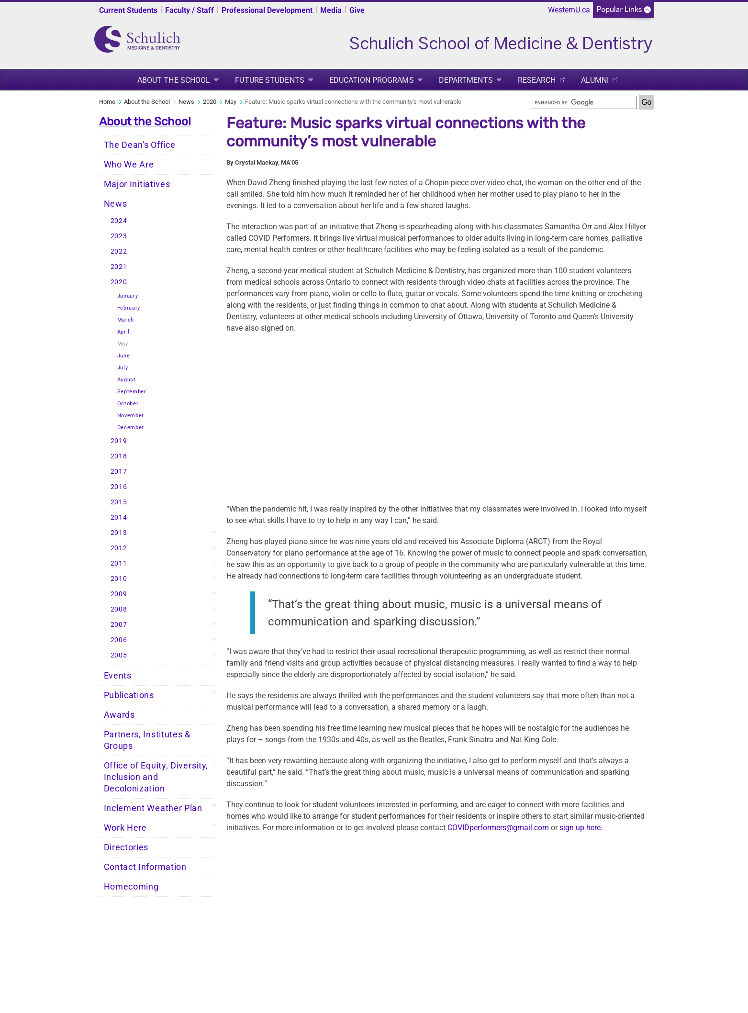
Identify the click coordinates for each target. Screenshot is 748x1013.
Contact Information (145, 867)
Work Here (125, 828)
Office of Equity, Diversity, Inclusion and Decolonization (156, 777)
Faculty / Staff (189, 10)
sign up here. (581, 827)
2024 (119, 221)
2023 (119, 236)
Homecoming (131, 886)
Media (331, 10)
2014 (119, 517)
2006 (119, 640)
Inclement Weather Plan (153, 808)
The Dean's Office (140, 145)
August (126, 380)
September (131, 392)
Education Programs (371, 80)
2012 (119, 548)
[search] (583, 102)
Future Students (269, 80)
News (186, 101)
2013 (119, 533)
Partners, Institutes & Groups (147, 740)
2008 (119, 609)
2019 (119, 441)
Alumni (595, 80)
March (125, 320)
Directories (126, 847)
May (230, 101)
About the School (174, 80)
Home (107, 101)
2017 (119, 472)
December (131, 427)
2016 (119, 487)
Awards (119, 715)
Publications (129, 695)
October (128, 404)
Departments (466, 80)
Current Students (128, 10)
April (123, 332)
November (131, 415)
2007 (119, 625)
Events (118, 675)
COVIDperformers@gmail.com (498, 827)
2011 (119, 563)
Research (537, 80)
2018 (119, 456)
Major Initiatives (137, 184)
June (123, 356)
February (129, 308)
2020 (209, 101)
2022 (119, 251)
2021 (119, 267)
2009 (119, 594)
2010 (119, 579)
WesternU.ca (569, 9)
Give (357, 10)
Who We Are (129, 164)
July (122, 368)
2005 (119, 655)
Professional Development (267, 10)
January (127, 296)
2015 (119, 502)
